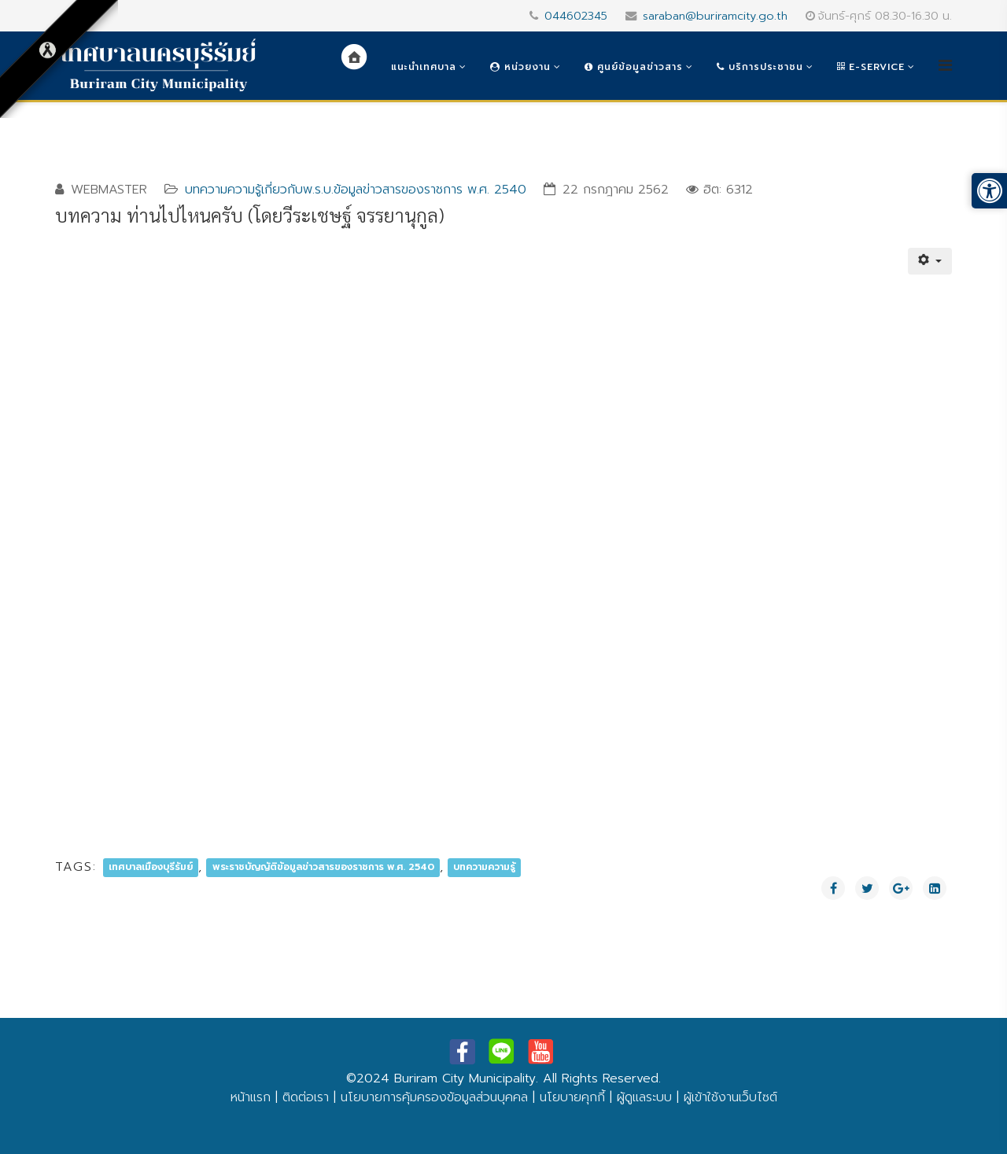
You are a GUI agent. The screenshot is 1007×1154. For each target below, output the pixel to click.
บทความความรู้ (484, 868)
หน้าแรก (251, 1097)
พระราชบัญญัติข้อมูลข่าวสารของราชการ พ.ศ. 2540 (323, 868)
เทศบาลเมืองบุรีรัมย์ (151, 868)
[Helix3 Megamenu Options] (945, 65)
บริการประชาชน (760, 67)
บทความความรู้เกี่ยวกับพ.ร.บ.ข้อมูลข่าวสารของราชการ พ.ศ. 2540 (355, 189)
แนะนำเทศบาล (423, 67)
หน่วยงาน (520, 67)
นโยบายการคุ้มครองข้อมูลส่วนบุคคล (434, 1097)
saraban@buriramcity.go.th (715, 15)
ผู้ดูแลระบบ (644, 1097)
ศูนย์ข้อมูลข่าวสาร (634, 67)
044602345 (575, 15)
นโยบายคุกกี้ (572, 1097)
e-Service (871, 67)
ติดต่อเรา (305, 1097)
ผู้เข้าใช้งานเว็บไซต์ (730, 1097)
